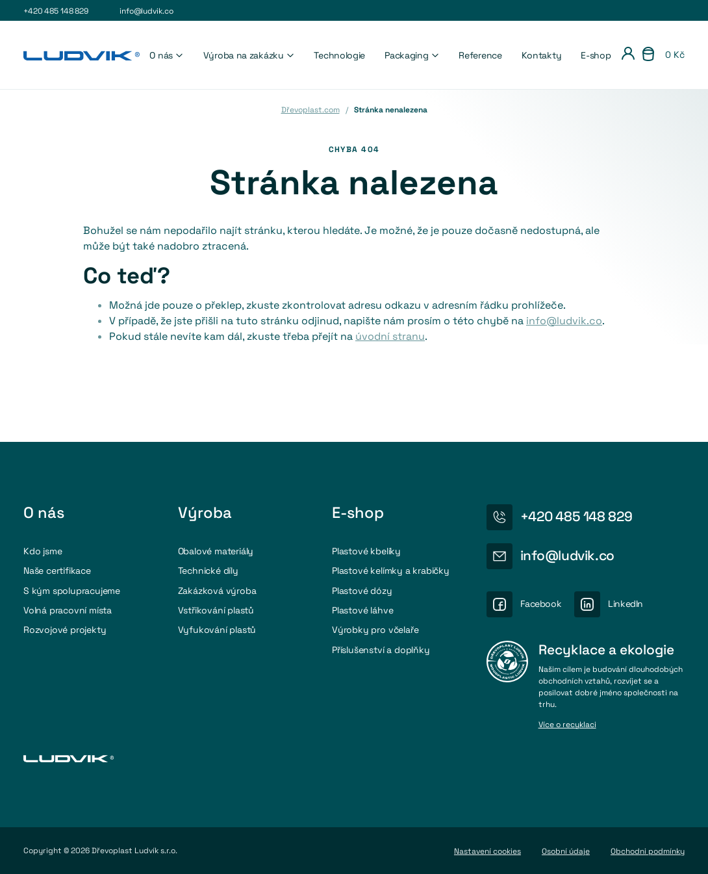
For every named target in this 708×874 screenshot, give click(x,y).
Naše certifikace (57, 570)
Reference (480, 55)
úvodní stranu (390, 336)
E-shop (596, 55)
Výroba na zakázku (249, 55)
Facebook (541, 603)
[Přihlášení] (628, 55)
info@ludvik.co (146, 11)
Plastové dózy (362, 591)
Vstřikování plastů (216, 610)
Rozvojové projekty (64, 630)
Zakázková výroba (217, 591)
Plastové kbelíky (366, 551)
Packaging (412, 55)
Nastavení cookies (487, 851)
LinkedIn (625, 603)
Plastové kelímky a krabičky (390, 570)
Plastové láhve (362, 610)
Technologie (339, 55)
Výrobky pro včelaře (375, 630)
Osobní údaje (566, 851)
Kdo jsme (42, 551)
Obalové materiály (216, 551)
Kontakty (542, 55)
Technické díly (208, 570)
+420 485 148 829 (55, 11)
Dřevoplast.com (310, 110)
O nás (166, 55)
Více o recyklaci (567, 725)
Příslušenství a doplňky (381, 650)
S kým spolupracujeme (71, 591)
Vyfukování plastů (217, 630)
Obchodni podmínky (648, 851)
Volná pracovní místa (67, 610)
